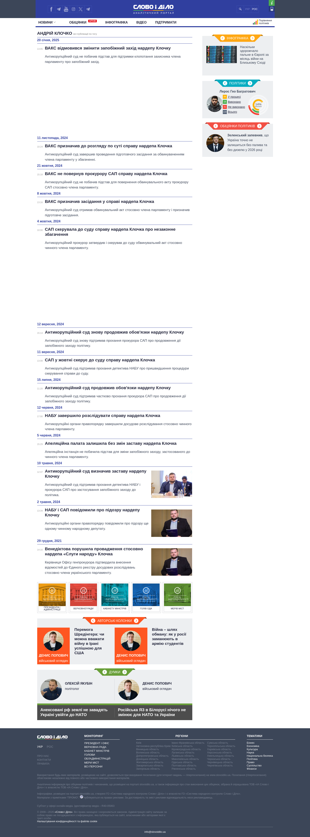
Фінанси (252, 768)
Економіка (253, 746)
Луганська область (183, 752)
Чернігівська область (220, 765)
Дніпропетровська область (152, 755)
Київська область (182, 746)
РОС (255, 9)
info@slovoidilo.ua (154, 831)
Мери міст (91, 762)
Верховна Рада (95, 747)
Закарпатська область (149, 765)
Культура (252, 749)
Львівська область (183, 755)
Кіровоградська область (186, 749)
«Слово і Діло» (64, 811)
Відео (141, 22)
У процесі (234, 96)
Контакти (44, 759)
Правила (43, 763)
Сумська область (217, 742)
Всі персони (93, 766)
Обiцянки (83, 22)
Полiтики (237, 83)
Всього (232, 111)
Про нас (43, 755)
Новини (47, 22)
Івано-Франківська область (188, 742)
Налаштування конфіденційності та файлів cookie (67, 821)
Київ (138, 742)
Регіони (181, 736)
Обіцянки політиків (237, 126)
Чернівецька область (220, 762)
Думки (114, 672)
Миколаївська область (185, 759)
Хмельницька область (220, 755)
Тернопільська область (221, 746)
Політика (252, 759)
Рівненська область (184, 768)
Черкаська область (219, 759)
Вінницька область (147, 749)
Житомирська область (149, 762)
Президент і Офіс (96, 743)
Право (251, 762)
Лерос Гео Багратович (237, 91)
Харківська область (219, 749)
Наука (250, 752)
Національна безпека (260, 755)
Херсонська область (219, 752)
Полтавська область (184, 765)
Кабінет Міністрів (96, 750)
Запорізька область (148, 768)
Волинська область (148, 752)
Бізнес (251, 742)
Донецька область (147, 759)
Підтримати (165, 22)
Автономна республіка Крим (153, 746)
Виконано (234, 101)
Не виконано (236, 107)
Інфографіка (116, 22)
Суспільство (254, 765)
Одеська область (182, 762)
